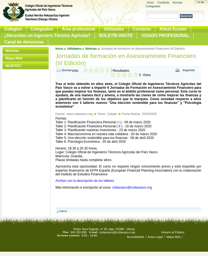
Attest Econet (173, 29)
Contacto (142, 29)
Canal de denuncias (24, 42)
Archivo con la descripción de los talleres (84, 181)
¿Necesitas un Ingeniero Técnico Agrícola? (47, 35)
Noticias (12, 51)
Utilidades (114, 29)
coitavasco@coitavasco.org (132, 187)
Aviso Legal (155, 236)
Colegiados (42, 29)
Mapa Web (14, 58)
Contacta (163, 2)
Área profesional (78, 29)
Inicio (150, 2)
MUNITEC (13, 66)
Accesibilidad (136, 236)
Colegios (13, 29)
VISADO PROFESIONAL (165, 35)
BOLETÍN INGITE (116, 35)
